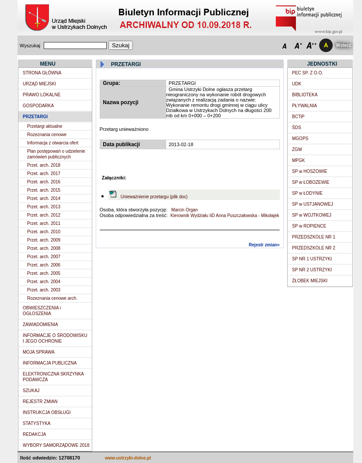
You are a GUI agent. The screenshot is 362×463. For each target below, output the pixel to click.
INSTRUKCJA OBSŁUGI (46, 412)
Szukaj (120, 45)
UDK (296, 83)
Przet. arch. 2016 (43, 181)
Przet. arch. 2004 (43, 281)
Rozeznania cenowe (46, 134)
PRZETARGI (35, 116)
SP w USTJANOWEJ (312, 204)
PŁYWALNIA (304, 105)
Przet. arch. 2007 (43, 256)
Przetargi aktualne (45, 126)
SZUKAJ (31, 390)
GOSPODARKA (38, 105)
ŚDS (296, 127)
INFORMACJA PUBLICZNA (50, 363)
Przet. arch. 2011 (43, 223)
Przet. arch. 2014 (43, 198)
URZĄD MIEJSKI (39, 83)
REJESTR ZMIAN (40, 401)
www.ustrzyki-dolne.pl (128, 458)
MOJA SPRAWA (39, 352)
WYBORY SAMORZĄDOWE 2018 (56, 445)
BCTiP (298, 116)
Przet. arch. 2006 (43, 265)
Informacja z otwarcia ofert (52, 142)
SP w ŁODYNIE (307, 193)
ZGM (297, 149)
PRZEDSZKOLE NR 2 (313, 248)
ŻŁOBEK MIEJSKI (309, 280)
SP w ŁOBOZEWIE (310, 182)
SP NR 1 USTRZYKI (312, 258)
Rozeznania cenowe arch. (52, 298)
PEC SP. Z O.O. (307, 72)
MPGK (298, 160)
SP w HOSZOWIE (309, 171)
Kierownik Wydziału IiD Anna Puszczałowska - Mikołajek (225, 215)
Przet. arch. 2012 (43, 215)
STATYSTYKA (37, 423)
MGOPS (300, 138)
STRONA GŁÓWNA (42, 72)
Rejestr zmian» (264, 244)
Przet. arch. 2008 (43, 248)
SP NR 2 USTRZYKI (312, 269)
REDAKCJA (34, 434)
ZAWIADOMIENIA (40, 324)
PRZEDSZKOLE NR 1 (313, 237)
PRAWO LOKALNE (41, 94)
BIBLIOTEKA (304, 94)
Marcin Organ (184, 209)
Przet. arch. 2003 (43, 290)
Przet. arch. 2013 (43, 206)
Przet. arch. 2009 (43, 240)
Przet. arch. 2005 (43, 273)
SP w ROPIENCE (309, 226)
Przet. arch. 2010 (43, 231)
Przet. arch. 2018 (43, 165)
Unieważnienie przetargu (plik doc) (154, 196)
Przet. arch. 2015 (43, 190)
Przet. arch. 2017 (43, 173)
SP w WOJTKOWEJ (311, 215)
